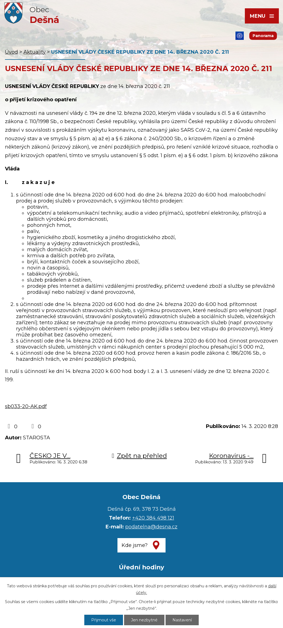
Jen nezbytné (144, 619)
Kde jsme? (135, 545)
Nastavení (182, 619)
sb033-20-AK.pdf (26, 406)
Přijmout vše (103, 619)
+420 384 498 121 (153, 518)
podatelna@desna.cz (151, 527)
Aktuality (34, 52)
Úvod (11, 52)
